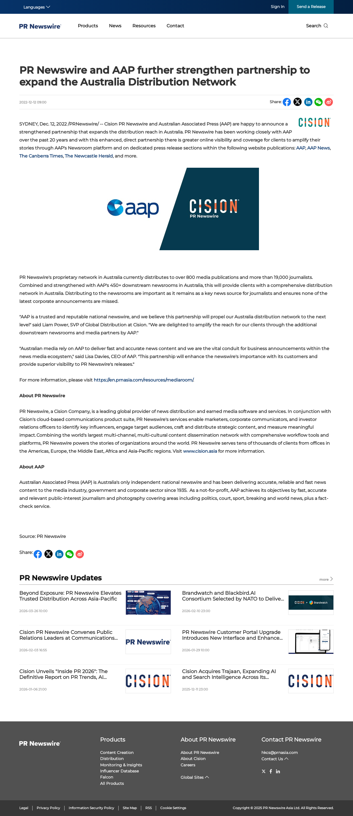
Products (88, 25)
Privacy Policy (48, 808)
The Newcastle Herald (89, 156)
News (115, 25)
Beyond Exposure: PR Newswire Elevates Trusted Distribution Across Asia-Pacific (70, 596)
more (326, 579)
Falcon (106, 777)
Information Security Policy (91, 808)
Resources (144, 25)
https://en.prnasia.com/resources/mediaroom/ (143, 380)
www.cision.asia (200, 451)
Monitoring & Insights (121, 764)
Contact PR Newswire (291, 739)
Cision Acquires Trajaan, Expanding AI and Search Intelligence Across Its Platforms (229, 675)
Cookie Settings (173, 808)
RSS (148, 808)
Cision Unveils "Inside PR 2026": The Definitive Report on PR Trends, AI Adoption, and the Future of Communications (63, 675)
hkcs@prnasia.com (279, 752)
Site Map (130, 808)
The (41, 156)
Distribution (112, 758)
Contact (175, 25)
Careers (188, 764)
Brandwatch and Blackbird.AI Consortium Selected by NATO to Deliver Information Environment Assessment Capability (232, 596)
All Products (112, 783)
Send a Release (311, 6)
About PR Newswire (208, 739)
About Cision (193, 758)
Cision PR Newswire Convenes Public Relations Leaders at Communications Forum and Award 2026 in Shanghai (66, 635)
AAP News (318, 148)
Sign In (277, 6)
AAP (300, 148)
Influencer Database (119, 771)
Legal (23, 808)
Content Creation (116, 752)
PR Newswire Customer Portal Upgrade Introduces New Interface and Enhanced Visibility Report (232, 635)
